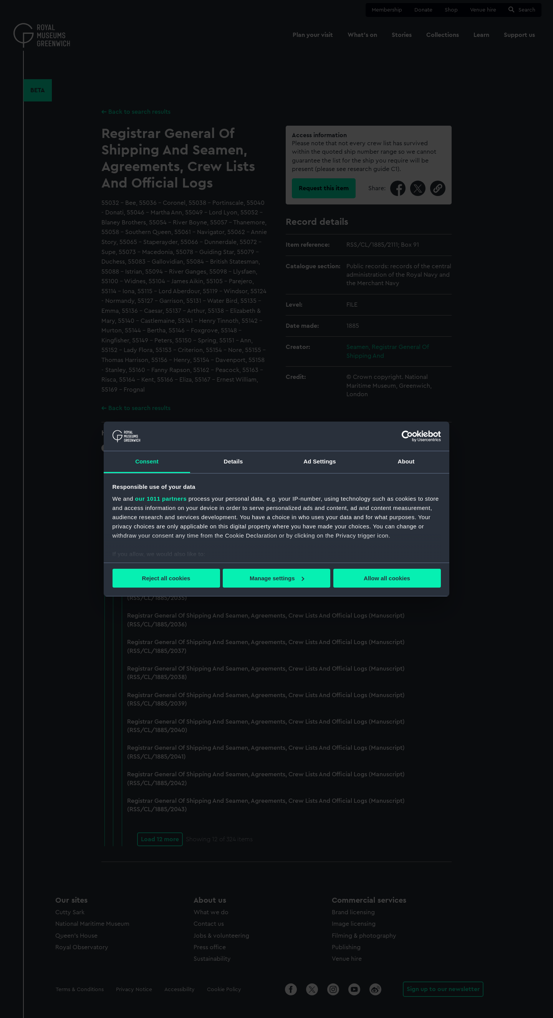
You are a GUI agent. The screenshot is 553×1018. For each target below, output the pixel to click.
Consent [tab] (147, 461)
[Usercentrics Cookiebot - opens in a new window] (407, 436)
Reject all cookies (166, 578)
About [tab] (406, 461)
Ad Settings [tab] (319, 461)
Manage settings (277, 578)
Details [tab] (233, 461)
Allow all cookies (387, 578)
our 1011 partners (161, 498)
